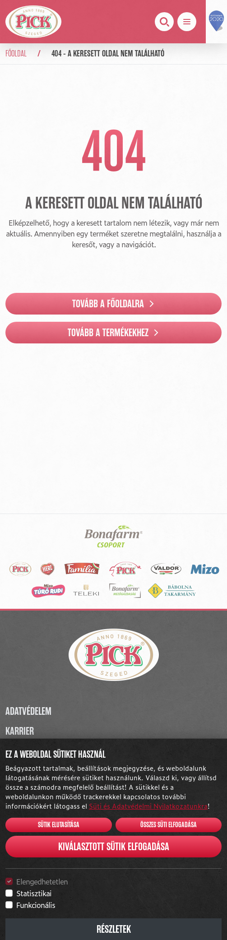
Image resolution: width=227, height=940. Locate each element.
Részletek (114, 929)
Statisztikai (33, 893)
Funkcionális (35, 904)
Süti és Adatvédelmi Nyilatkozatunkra (148, 805)
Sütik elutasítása (58, 825)
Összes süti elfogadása (168, 825)
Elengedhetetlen (42, 881)
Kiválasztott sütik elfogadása (113, 846)
